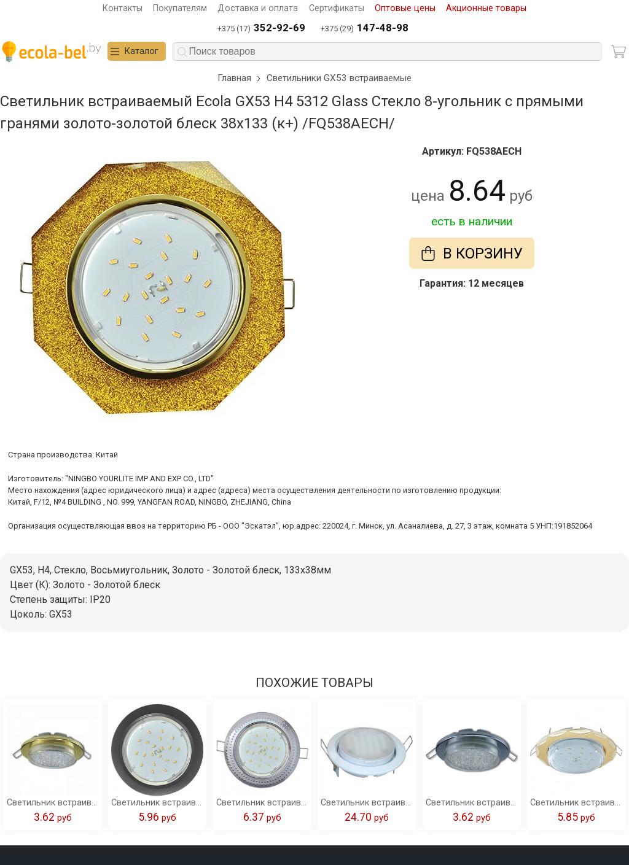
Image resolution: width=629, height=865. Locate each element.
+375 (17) (261, 28)
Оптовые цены (405, 8)
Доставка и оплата (257, 8)
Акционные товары (486, 8)
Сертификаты (336, 8)
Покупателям (180, 8)
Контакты (123, 8)
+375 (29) (364, 28)
